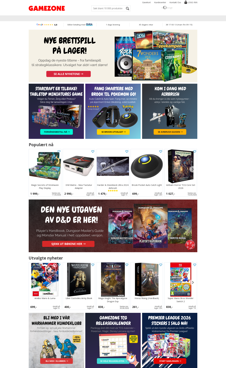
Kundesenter (160, 2)
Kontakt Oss (175, 2)
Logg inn (192, 2)
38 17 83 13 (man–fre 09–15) (179, 24)
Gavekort (146, 2)
